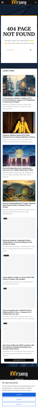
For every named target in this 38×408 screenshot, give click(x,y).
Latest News (8, 71)
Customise (19, 399)
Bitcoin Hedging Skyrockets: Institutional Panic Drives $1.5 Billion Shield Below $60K (18, 169)
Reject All (19, 404)
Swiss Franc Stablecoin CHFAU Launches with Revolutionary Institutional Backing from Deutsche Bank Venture (18, 347)
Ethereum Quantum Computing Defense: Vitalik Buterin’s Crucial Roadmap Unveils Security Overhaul (17, 242)
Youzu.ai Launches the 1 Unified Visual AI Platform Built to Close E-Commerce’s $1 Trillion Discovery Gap (17, 312)
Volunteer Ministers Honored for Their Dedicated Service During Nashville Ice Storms (19, 136)
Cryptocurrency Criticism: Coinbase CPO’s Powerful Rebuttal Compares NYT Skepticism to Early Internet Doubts (19, 100)
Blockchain (6, 255)
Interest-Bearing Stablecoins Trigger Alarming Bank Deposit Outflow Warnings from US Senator (19, 205)
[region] (19, 394)
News (5, 113)
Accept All (19, 394)
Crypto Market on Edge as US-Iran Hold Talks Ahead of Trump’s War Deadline (18, 278)
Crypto (5, 76)
